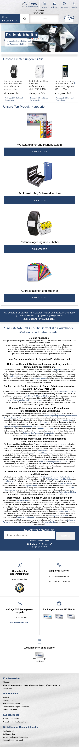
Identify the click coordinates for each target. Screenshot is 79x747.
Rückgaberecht (9, 731)
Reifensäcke (44, 422)
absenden (65, 536)
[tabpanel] (39, 38)
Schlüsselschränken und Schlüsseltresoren (26, 400)
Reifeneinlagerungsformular (54, 415)
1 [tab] (35, 48)
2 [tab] (39, 48)
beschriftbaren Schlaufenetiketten (35, 396)
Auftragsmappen (16, 376)
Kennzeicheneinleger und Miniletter (53, 461)
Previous (4, 39)
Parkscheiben (8, 522)
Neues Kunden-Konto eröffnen (15, 722)
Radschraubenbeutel (45, 428)
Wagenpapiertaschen (59, 515)
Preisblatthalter (65, 479)
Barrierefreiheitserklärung (13, 703)
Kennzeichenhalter (57, 444)
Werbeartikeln (22, 500)
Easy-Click (34, 453)
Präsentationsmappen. (25, 517)
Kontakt (6, 697)
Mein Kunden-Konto (11, 718)
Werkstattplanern (40, 378)
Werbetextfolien (66, 483)
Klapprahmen (47, 453)
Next (74, 39)
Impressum (7, 688)
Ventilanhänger (23, 418)
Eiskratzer (71, 520)
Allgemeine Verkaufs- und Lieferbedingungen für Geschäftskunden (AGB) (31, 685)
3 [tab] (43, 48)
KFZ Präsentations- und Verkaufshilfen (56, 477)
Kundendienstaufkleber (31, 426)
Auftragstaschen (57, 369)
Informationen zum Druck (13, 740)
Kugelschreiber (50, 522)
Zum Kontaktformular (19, 622)
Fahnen (67, 487)
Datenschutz (8, 700)
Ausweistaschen (65, 511)
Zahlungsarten (9, 734)
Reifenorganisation (64, 420)
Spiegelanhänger (11, 426)
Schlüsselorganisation (67, 391)
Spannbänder (49, 433)
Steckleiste (41, 450)
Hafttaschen (10, 481)
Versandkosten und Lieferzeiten (15, 737)
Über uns (6, 682)
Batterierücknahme (10, 709)
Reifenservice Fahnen (31, 433)
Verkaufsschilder (52, 479)
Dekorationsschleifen (67, 492)
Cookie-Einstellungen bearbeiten (16, 706)
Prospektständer (30, 485)
